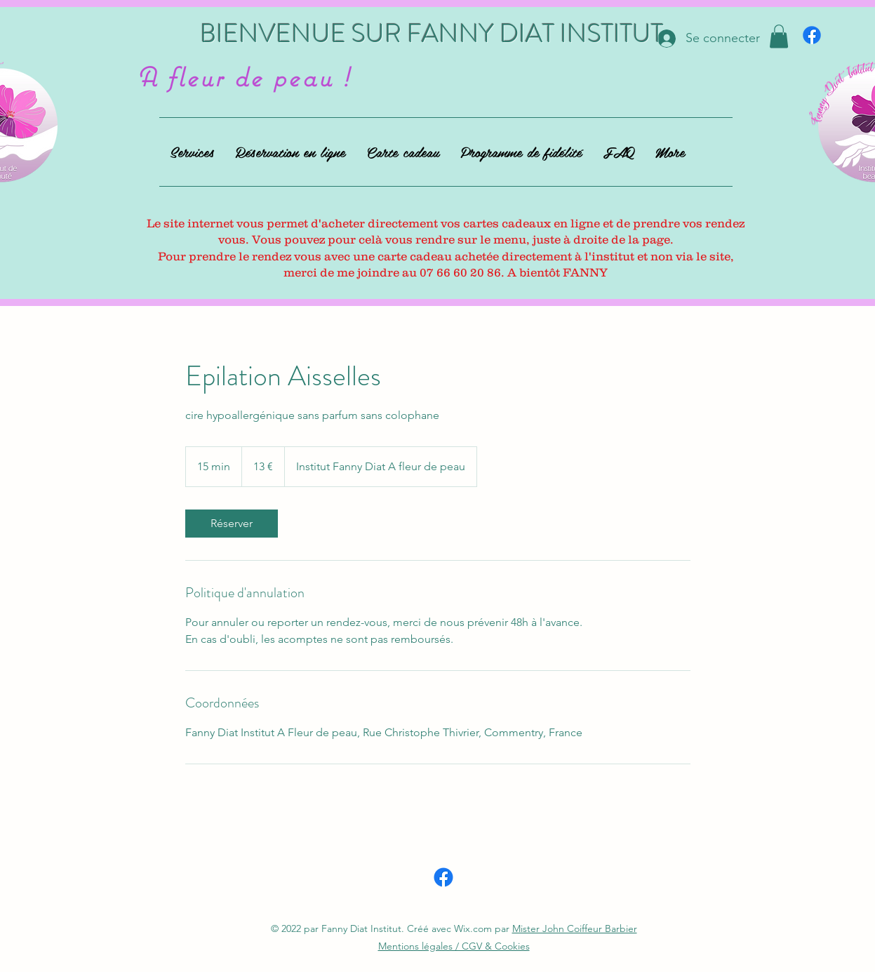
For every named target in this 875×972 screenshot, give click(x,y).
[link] (231, 524)
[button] (779, 36)
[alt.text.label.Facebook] (812, 35)
